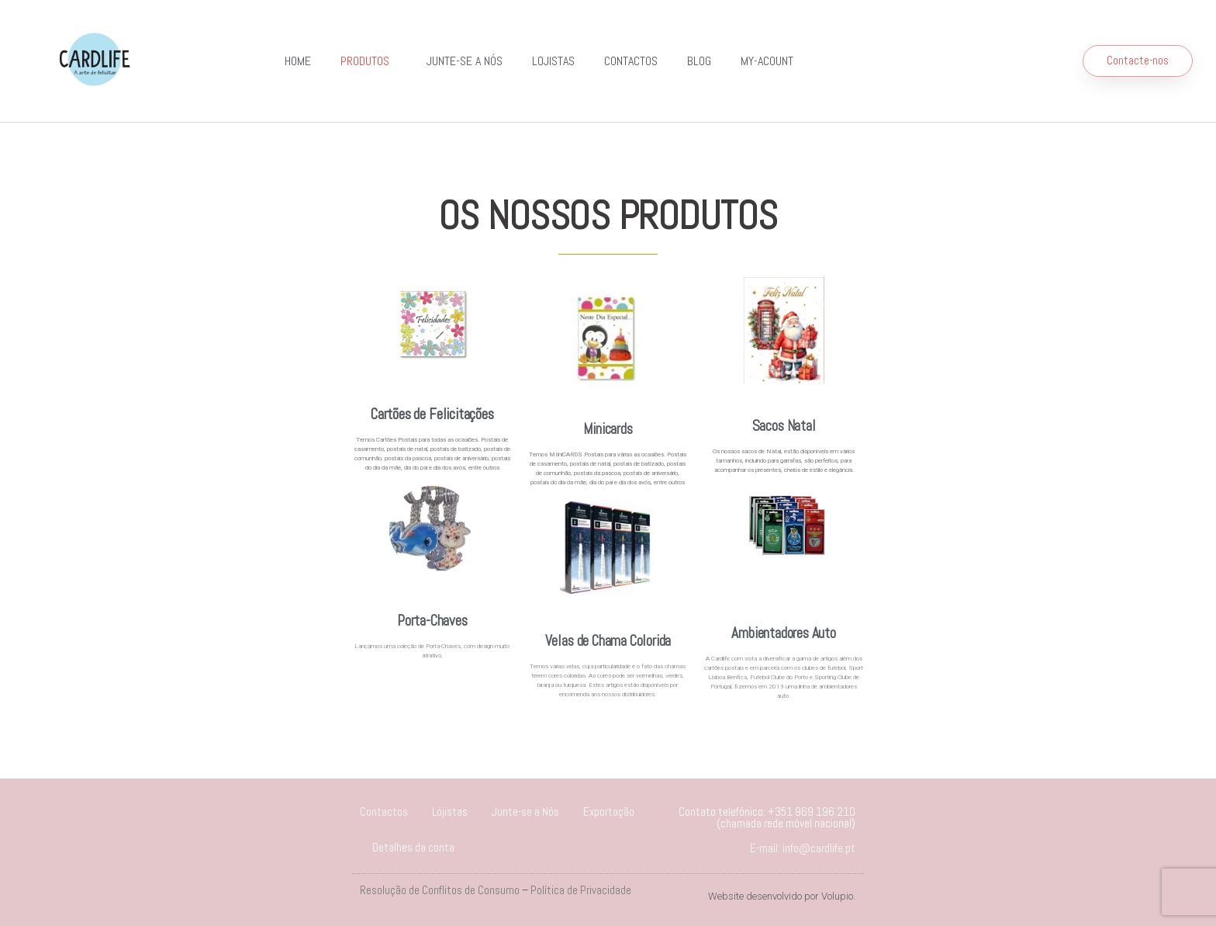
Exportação (608, 811)
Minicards (607, 429)
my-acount (767, 61)
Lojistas (553, 61)
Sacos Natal (784, 425)
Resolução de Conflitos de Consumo (440, 890)
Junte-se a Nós (465, 61)
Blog (699, 61)
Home (298, 61)
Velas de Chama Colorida (608, 640)
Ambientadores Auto (783, 633)
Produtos (368, 61)
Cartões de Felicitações (432, 414)
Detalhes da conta (413, 847)
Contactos (631, 61)
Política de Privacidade (580, 890)
